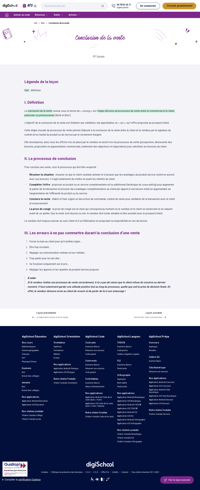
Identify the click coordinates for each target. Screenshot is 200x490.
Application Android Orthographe (131, 420)
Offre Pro (105, 472)
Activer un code (22, 15)
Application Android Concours (162, 382)
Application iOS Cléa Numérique (162, 396)
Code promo (122, 350)
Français (25, 354)
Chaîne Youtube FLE (125, 438)
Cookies (44, 472)
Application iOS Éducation (33, 405)
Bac (23, 372)
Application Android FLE (127, 412)
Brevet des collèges (30, 376)
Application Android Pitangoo (66, 368)
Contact (124, 472)
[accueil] (6, 15)
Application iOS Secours (159, 403)
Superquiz (121, 379)
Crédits (115, 472)
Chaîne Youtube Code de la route (99, 417)
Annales (152, 350)
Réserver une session (94, 350)
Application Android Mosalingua (131, 397)
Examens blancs (92, 347)
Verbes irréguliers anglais (128, 354)
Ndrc (43, 23)
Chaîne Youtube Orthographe (129, 442)
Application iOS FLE (125, 416)
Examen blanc (155, 361)
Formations (58, 350)
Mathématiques (29, 347)
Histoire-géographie (30, 350)
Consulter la (21, 480)
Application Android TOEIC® (129, 405)
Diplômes (58, 347)
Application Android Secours (161, 400)
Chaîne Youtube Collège (32, 415)
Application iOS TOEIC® (127, 408)
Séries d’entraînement (94, 387)
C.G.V (95, 472)
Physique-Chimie (29, 362)
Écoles (57, 358)
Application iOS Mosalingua (129, 401)
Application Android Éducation (35, 401)
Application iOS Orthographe (129, 423)
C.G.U (88, 472)
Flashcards (122, 368)
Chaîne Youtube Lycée (31, 419)
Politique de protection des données (66, 472)
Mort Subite (122, 383)
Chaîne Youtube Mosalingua (129, 434)
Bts (35, 23)
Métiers (57, 354)
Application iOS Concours (160, 386)
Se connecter (148, 5)
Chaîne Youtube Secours (159, 414)
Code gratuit (90, 354)
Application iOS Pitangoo (64, 372)
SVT (23, 358)
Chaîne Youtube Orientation (65, 383)
